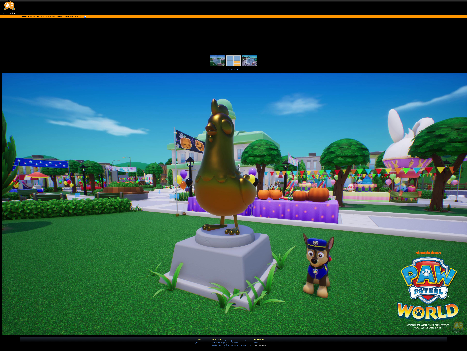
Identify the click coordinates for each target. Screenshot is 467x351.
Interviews (50, 17)
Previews (41, 17)
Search (78, 17)
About (255, 341)
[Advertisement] (233, 37)
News (195, 341)
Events (59, 17)
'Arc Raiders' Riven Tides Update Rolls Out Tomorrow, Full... (225, 347)
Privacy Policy (257, 344)
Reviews (32, 17)
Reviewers (196, 344)
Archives (196, 342)
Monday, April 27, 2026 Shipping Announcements (223, 344)
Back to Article (233, 70)
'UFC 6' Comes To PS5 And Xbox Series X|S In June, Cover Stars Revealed (229, 341)
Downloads (68, 17)
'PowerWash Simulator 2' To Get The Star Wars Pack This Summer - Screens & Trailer (231, 345)
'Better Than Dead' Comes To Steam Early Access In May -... (226, 342)
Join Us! (256, 342)
